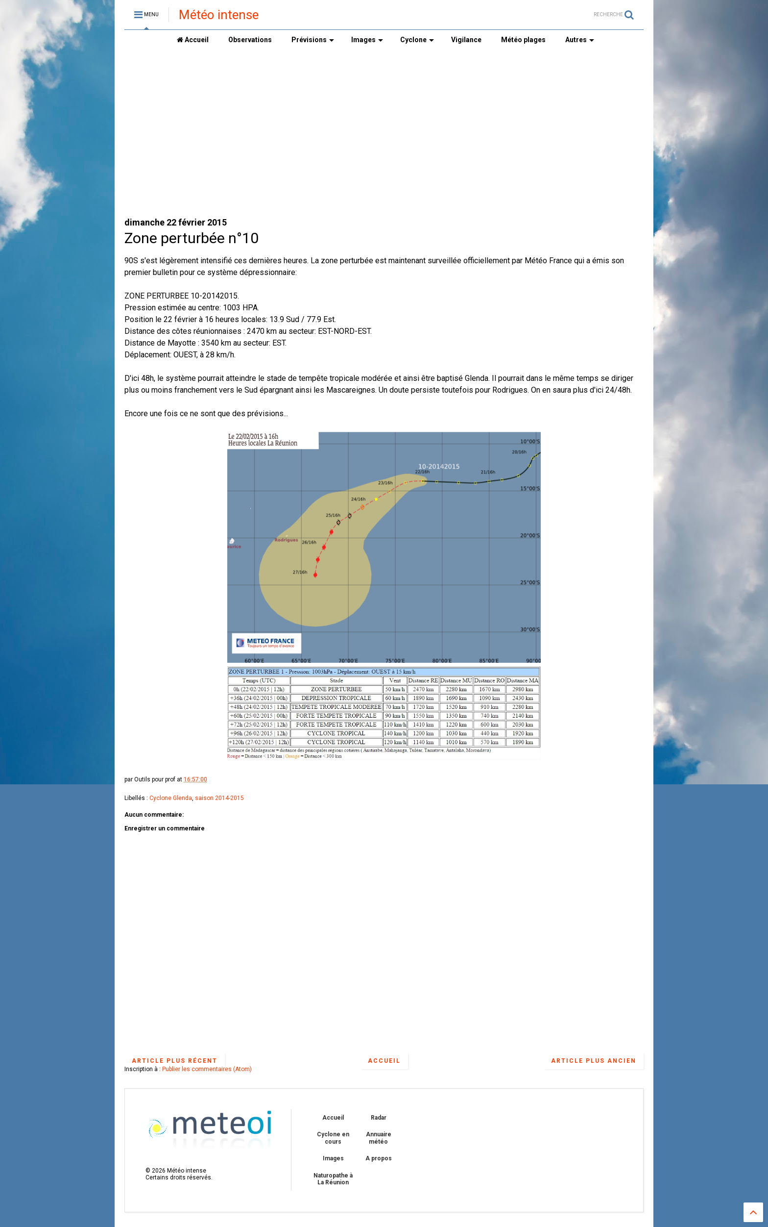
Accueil (193, 40)
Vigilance (466, 40)
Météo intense (219, 14)
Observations (250, 40)
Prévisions (312, 40)
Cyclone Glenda (170, 798)
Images (367, 40)
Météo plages (523, 40)
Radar (378, 1117)
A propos (378, 1158)
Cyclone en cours (333, 1138)
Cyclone (417, 40)
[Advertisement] (384, 132)
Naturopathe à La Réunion (333, 1179)
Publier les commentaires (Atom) (207, 1069)
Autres (579, 40)
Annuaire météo (378, 1138)
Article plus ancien (593, 1060)
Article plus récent (174, 1060)
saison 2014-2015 (219, 798)
